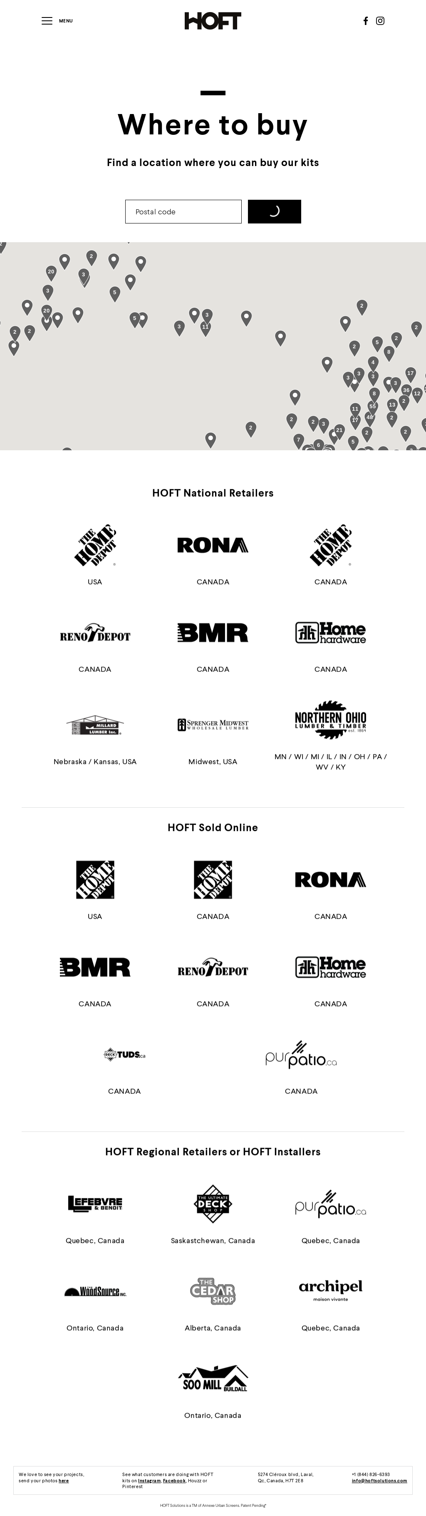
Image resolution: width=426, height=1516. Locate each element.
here (64, 1480)
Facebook (174, 1480)
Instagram (149, 1480)
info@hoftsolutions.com (379, 1480)
